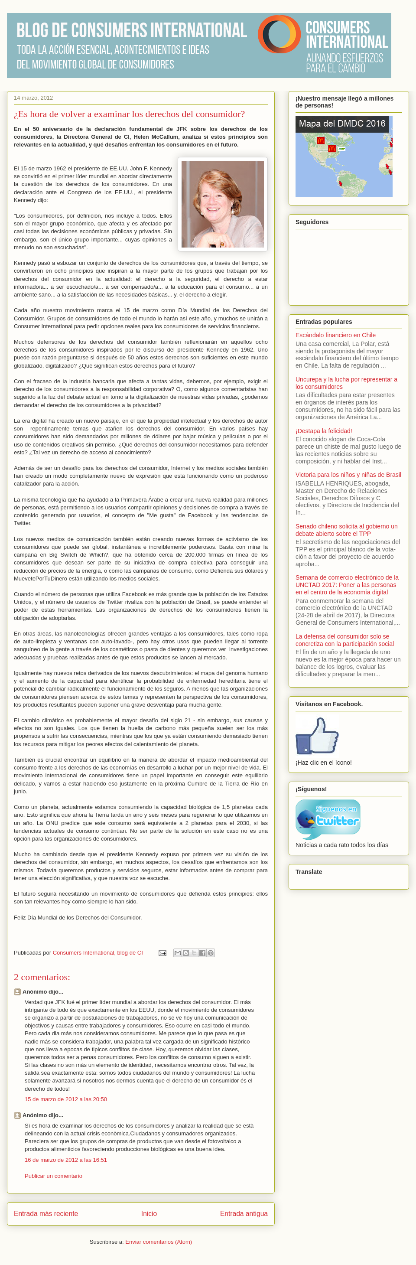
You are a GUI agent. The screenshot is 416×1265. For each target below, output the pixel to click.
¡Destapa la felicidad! (324, 430)
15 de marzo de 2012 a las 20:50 (66, 1099)
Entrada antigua (244, 1213)
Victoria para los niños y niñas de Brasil (348, 474)
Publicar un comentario (53, 1176)
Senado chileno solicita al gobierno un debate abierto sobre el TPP (347, 530)
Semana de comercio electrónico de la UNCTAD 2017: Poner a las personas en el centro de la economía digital (347, 585)
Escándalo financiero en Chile (336, 335)
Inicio (149, 1213)
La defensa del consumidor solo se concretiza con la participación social (345, 640)
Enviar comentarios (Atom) (158, 1242)
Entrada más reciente (46, 1213)
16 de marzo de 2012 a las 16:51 (66, 1160)
